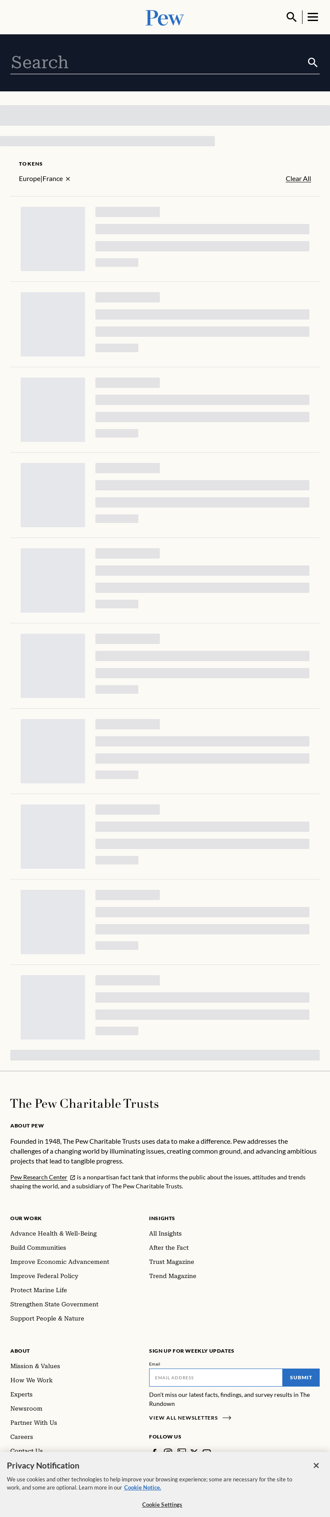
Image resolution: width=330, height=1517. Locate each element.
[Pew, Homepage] (165, 17)
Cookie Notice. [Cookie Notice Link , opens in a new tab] (142, 1492)
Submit (301, 1377)
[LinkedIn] (182, 1452)
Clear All (298, 178)
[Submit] (313, 63)
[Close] (316, 1470)
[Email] (216, 1378)
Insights (162, 1218)
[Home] (84, 1103)
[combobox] (158, 62)
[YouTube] (207, 1452)
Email (155, 1364)
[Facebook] (154, 1452)
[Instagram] (168, 1452)
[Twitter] (194, 1453)
